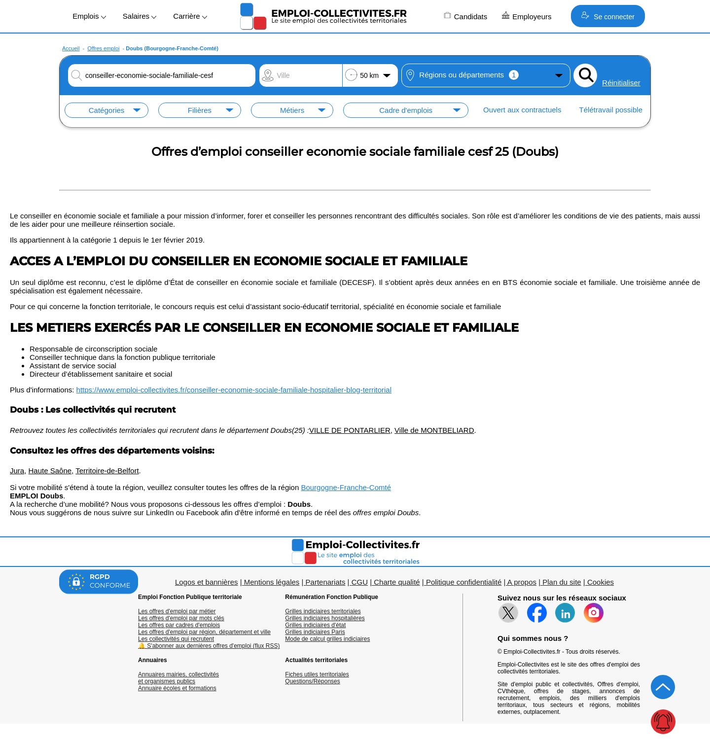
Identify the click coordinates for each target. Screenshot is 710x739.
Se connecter (607, 16)
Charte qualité (397, 582)
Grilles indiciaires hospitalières (324, 618)
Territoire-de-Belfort (107, 470)
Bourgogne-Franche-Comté (346, 487)
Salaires (139, 16)
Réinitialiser (621, 82)
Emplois (89, 16)
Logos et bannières (206, 582)
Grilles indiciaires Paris (315, 632)
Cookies (600, 582)
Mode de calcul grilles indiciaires (327, 638)
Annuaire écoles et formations (177, 688)
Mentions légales (272, 582)
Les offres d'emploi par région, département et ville (204, 632)
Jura (17, 470)
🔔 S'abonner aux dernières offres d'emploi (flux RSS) (209, 645)
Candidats (466, 16)
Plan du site (561, 582)
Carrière (190, 16)
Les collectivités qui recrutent (176, 638)
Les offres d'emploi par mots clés (181, 618)
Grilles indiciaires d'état (315, 625)
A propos (521, 582)
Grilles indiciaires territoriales (322, 611)
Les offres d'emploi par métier (176, 611)
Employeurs (526, 16)
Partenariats (326, 582)
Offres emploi (103, 48)
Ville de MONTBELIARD (434, 430)
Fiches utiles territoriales (317, 674)
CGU (360, 582)
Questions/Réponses (312, 681)
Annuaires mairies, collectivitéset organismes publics (178, 678)
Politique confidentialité (463, 582)
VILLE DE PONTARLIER (349, 430)
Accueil (70, 48)
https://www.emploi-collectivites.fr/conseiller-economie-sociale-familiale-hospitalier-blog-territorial (233, 390)
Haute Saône (50, 470)
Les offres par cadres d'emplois (179, 625)
